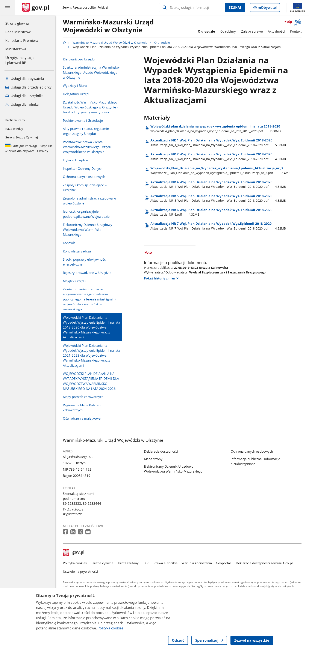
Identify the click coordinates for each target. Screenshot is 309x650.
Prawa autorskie (167, 563)
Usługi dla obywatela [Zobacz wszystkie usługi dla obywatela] (24, 78)
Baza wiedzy (14, 129)
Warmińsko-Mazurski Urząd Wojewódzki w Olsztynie (109, 26)
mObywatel (267, 8)
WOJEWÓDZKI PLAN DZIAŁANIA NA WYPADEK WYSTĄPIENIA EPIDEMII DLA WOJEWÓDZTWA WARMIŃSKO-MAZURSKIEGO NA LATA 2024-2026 (92, 381)
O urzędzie (207, 31)
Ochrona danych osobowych (85, 176)
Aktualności (277, 31)
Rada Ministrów (17, 32)
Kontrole (70, 242)
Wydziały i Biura (76, 85)
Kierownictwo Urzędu (80, 59)
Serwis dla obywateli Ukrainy (28, 148)
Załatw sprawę (253, 31)
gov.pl (75, 552)
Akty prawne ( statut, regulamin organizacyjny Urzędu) (87, 131)
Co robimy (229, 31)
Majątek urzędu (75, 281)
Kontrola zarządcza (78, 251)
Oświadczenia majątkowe (82, 418)
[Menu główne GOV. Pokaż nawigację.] (7, 7)
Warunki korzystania (198, 563)
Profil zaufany (15, 120)
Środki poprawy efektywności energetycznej (86, 262)
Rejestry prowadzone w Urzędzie (88, 272)
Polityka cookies (76, 563)
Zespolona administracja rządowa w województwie (90, 201)
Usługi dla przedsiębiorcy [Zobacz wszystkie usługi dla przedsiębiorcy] (28, 87)
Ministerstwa (15, 49)
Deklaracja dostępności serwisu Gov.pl (265, 563)
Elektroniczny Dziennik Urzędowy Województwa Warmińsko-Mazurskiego (88, 229)
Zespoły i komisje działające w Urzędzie (86, 187)
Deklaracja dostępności (162, 451)
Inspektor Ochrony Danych (84, 168)
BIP (147, 563)
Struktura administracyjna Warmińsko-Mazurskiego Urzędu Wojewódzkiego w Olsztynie (92, 72)
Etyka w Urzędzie (76, 160)
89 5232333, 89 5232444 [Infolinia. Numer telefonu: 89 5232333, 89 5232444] (83, 503)
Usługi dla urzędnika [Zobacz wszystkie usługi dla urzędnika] (24, 95)
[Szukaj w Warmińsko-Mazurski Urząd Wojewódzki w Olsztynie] (192, 7)
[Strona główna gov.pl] (36, 7)
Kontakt (297, 31)
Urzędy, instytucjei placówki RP (19, 60)
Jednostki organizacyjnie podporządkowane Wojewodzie (87, 214)
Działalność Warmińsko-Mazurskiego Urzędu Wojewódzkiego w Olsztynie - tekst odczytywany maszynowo (91, 107)
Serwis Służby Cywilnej (21, 137)
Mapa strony (154, 458)
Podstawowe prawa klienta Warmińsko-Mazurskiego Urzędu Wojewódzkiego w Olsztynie (88, 147)
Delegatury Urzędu (78, 94)
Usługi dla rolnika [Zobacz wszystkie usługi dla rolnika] (22, 104)
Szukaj (235, 7)
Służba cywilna (103, 563)
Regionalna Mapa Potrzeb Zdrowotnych (82, 407)
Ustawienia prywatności (81, 571)
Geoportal (224, 563)
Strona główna (21, 23)
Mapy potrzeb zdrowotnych (84, 396)
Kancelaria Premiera (21, 40)
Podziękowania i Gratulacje (84, 120)
